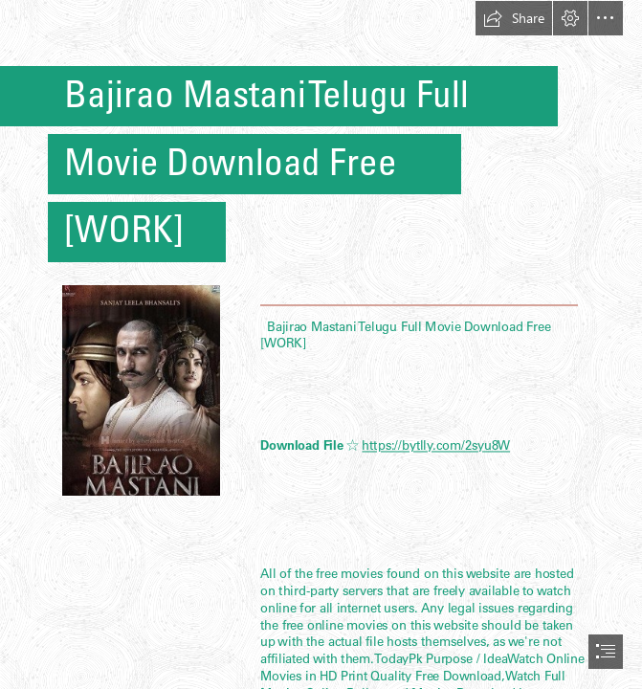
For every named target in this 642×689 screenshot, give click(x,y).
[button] (514, 18)
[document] (321, 344)
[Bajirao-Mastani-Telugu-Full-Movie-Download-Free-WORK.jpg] (140, 389)
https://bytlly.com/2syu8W (436, 446)
